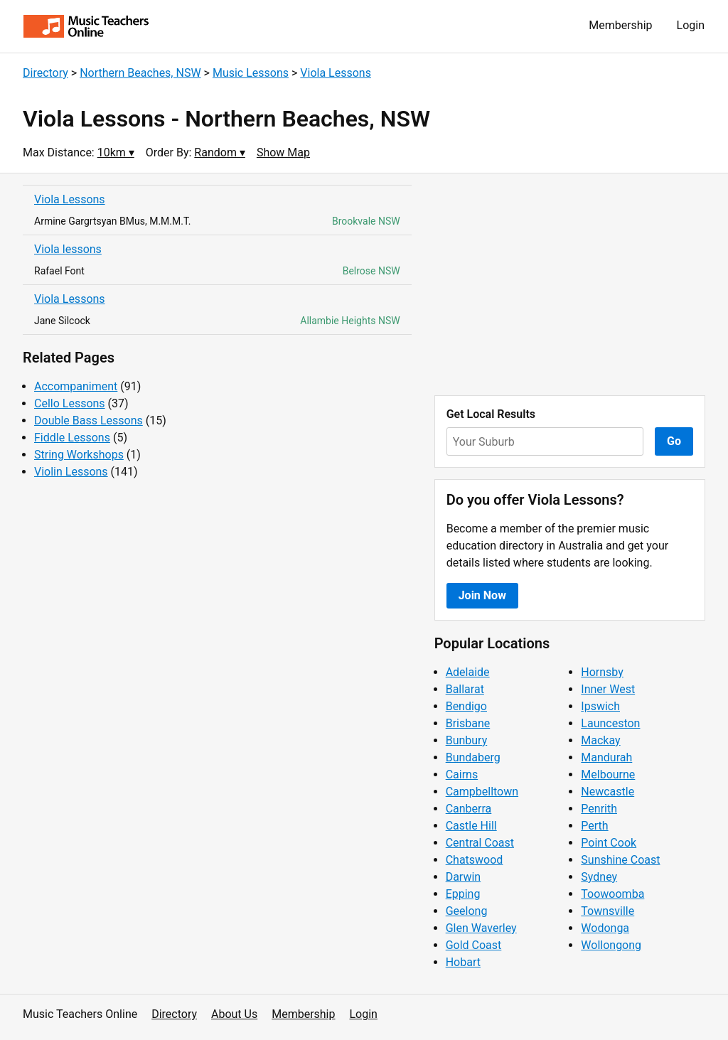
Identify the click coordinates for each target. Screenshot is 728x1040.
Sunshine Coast (620, 860)
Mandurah (606, 757)
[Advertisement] (569, 284)
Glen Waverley (481, 928)
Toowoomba (612, 894)
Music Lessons (251, 73)
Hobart (463, 962)
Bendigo (466, 706)
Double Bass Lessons (88, 420)
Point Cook (608, 842)
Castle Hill (471, 825)
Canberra (469, 808)
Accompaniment (75, 386)
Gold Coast (474, 945)
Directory (45, 73)
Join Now (482, 595)
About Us (234, 1014)
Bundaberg (473, 757)
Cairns (462, 774)
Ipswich (600, 706)
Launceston (610, 723)
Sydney (599, 877)
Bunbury (467, 740)
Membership (620, 25)
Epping (463, 894)
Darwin (463, 877)
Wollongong (611, 945)
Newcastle (607, 791)
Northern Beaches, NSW (140, 73)
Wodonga (605, 928)
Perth (594, 825)
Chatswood (474, 860)
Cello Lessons (69, 403)
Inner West (608, 689)
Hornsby (602, 672)
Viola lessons (68, 249)
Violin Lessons (71, 471)
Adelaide (468, 672)
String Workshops (79, 454)
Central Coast (480, 842)
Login (691, 25)
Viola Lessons (335, 73)
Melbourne (608, 774)
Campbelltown (482, 791)
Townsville (607, 911)
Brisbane (468, 723)
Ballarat (465, 689)
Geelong (467, 911)
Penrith (599, 808)
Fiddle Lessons (72, 437)
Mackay (600, 740)
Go (674, 441)
